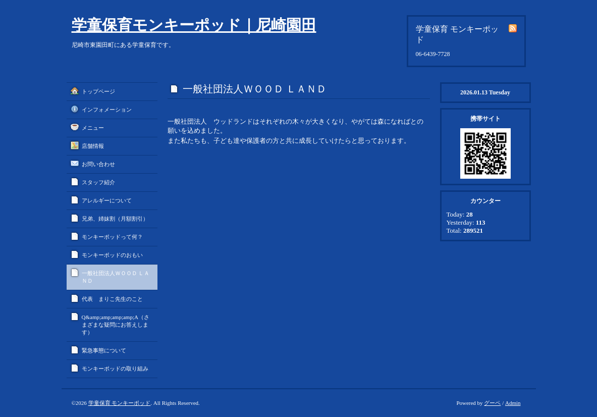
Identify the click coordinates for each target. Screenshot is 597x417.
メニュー (93, 128)
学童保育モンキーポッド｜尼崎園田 (194, 25)
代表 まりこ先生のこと (112, 299)
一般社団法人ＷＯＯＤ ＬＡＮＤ (116, 277)
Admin (513, 403)
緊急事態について (104, 350)
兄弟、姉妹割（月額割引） (115, 219)
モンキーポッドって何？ (112, 237)
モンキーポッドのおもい (112, 255)
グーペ (492, 403)
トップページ (98, 91)
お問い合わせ (98, 164)
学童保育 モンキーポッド (119, 403)
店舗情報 (93, 146)
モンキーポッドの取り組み (115, 369)
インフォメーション (107, 110)
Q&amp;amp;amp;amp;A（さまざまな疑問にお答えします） (115, 324)
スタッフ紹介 (98, 182)
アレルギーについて (107, 200)
